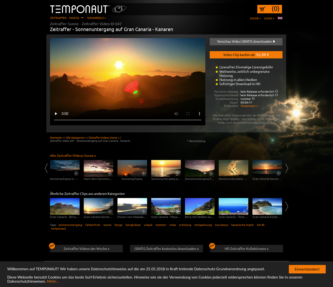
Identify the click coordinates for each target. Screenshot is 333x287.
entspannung (203, 225)
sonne (107, 225)
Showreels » (96, 18)
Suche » (255, 18)
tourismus (221, 225)
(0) (276, 8)
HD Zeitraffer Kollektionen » (239, 248)
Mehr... (53, 281)
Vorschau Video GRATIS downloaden (246, 41)
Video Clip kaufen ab (246, 54)
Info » (271, 122)
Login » (269, 18)
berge (119, 225)
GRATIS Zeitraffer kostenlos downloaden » (166, 248)
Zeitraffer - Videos (64, 18)
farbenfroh (92, 225)
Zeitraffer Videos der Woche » (79, 248)
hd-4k (261, 225)
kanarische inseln (242, 225)
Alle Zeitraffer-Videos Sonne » (73, 155)
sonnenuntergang (70, 225)
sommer (161, 225)
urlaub (148, 225)
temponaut (58, 228)
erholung (185, 225)
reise (172, 225)
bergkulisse (133, 225)
